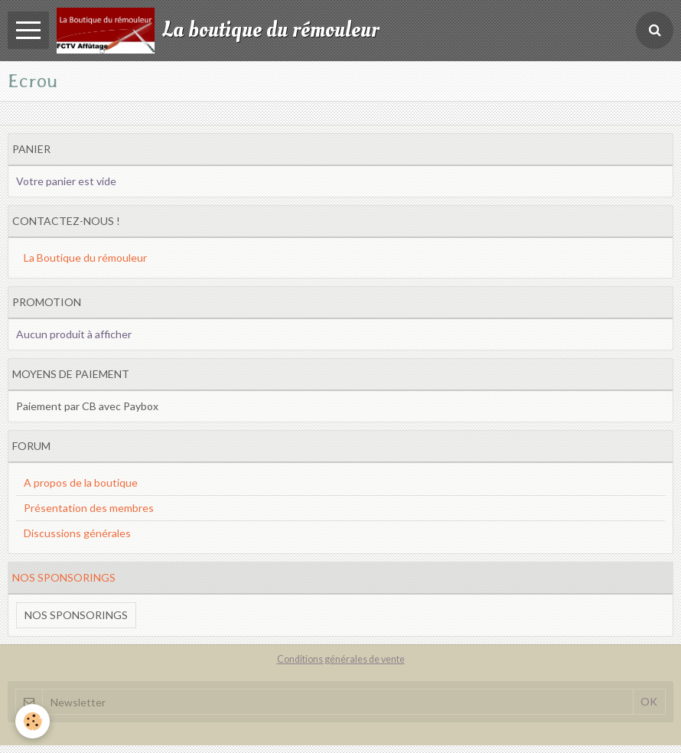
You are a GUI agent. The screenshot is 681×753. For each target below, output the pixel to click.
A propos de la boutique (81, 482)
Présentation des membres (89, 507)
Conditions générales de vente (341, 659)
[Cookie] (32, 721)
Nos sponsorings (76, 614)
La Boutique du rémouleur (85, 257)
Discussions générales (77, 532)
